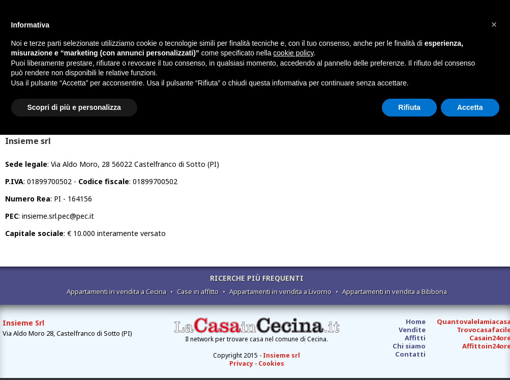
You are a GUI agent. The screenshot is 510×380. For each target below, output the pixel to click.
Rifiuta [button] (409, 107)
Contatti (410, 354)
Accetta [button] (470, 107)
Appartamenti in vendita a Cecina (116, 291)
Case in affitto (198, 291)
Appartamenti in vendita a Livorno (280, 291)
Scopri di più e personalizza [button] (74, 107)
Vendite (412, 329)
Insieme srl (281, 355)
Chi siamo (409, 345)
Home (416, 321)
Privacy (241, 363)
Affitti (415, 337)
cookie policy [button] (293, 53)
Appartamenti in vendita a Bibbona (394, 291)
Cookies (271, 363)
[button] (494, 24)
